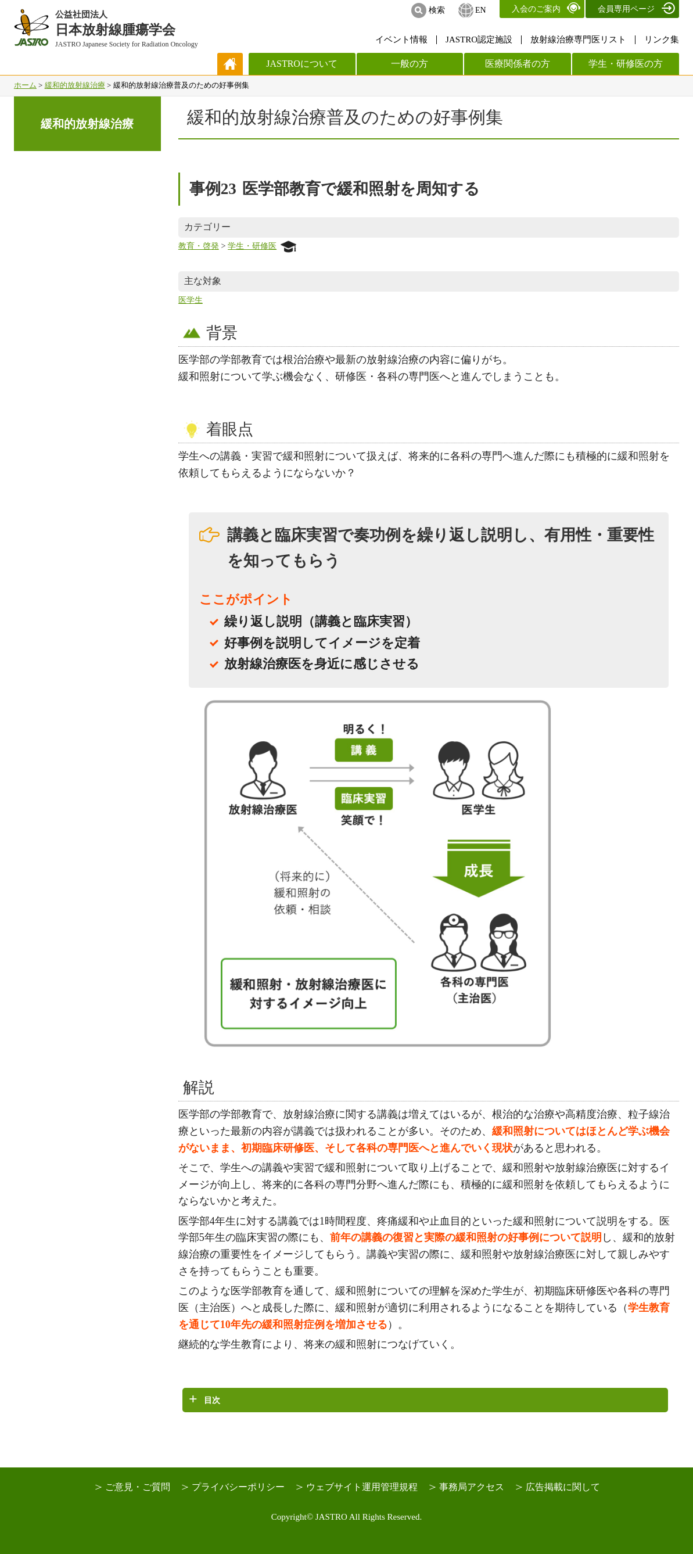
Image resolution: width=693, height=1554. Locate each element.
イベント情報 (401, 39)
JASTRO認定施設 (479, 39)
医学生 (190, 299)
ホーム (25, 85)
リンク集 (661, 39)
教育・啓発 (198, 245)
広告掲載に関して (563, 1487)
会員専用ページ (626, 9)
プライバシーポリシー (238, 1487)
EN (480, 10)
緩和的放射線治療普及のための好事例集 (345, 117)
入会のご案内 (536, 9)
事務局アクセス (471, 1487)
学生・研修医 (262, 245)
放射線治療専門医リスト (578, 39)
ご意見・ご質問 (137, 1487)
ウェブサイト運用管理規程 (362, 1487)
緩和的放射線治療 (75, 85)
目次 (212, 1400)
